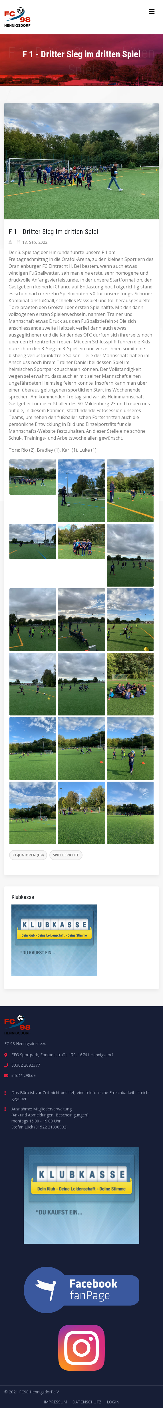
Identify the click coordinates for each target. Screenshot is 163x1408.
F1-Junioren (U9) (28, 855)
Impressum (55, 1402)
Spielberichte (66, 855)
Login (113, 1402)
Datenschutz (87, 1402)
